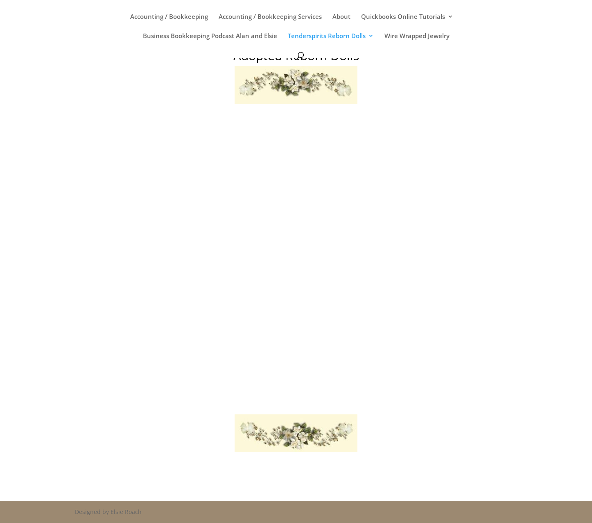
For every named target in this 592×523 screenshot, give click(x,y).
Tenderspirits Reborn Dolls (327, 36)
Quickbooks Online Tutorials (403, 17)
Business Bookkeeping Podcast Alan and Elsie (210, 36)
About (341, 17)
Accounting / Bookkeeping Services (270, 17)
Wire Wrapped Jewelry (417, 36)
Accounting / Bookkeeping (169, 17)
